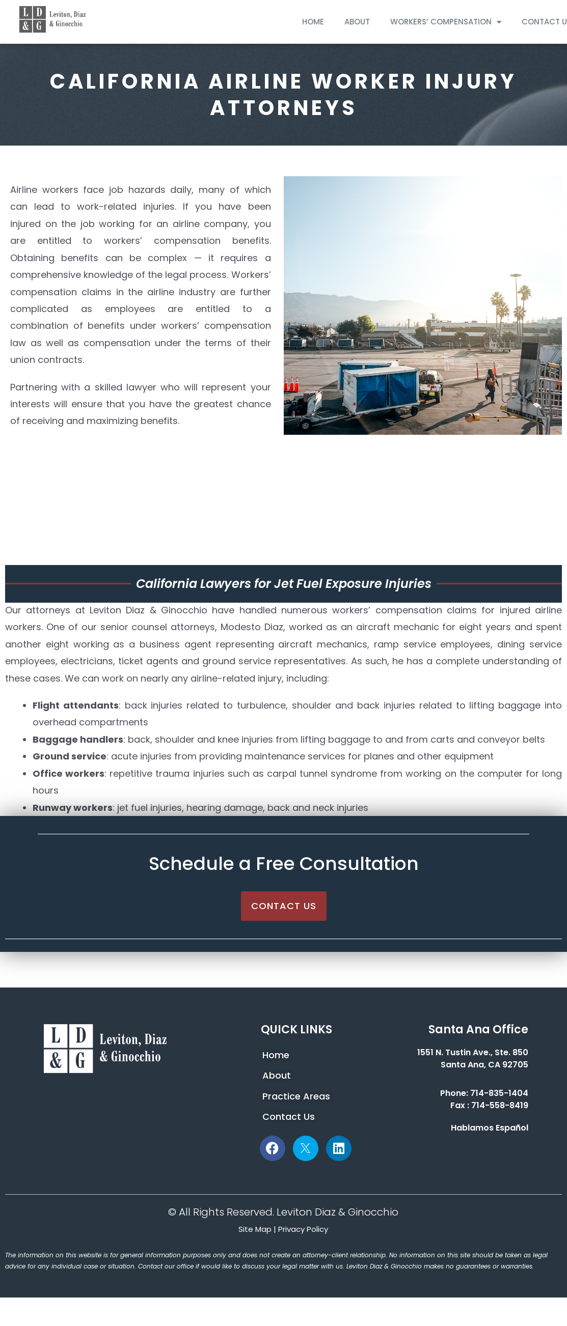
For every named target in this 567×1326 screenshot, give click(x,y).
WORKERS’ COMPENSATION (445, 22)
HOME (313, 21)
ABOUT (357, 21)
